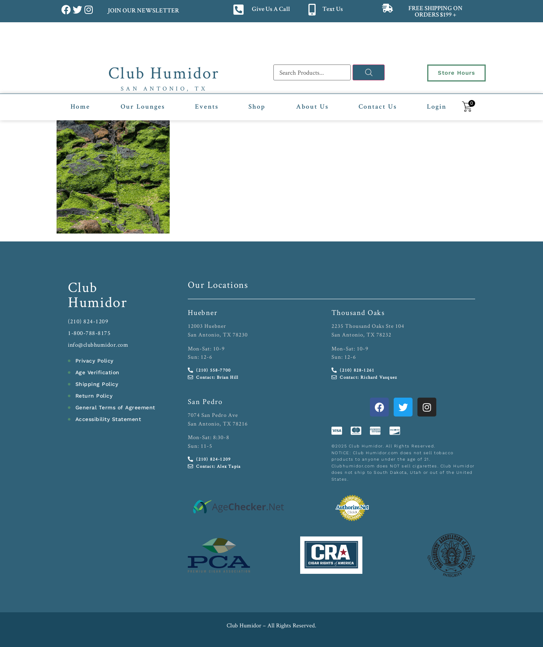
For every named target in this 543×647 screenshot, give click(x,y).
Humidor (97, 302)
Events (206, 107)
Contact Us (378, 107)
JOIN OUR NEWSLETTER (143, 11)
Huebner (203, 312)
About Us (312, 107)
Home (80, 107)
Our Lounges (143, 107)
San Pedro (205, 401)
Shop (256, 107)
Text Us (332, 9)
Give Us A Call (271, 9)
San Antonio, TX (164, 88)
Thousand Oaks (358, 312)
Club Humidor (163, 72)
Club (83, 287)
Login (436, 107)
